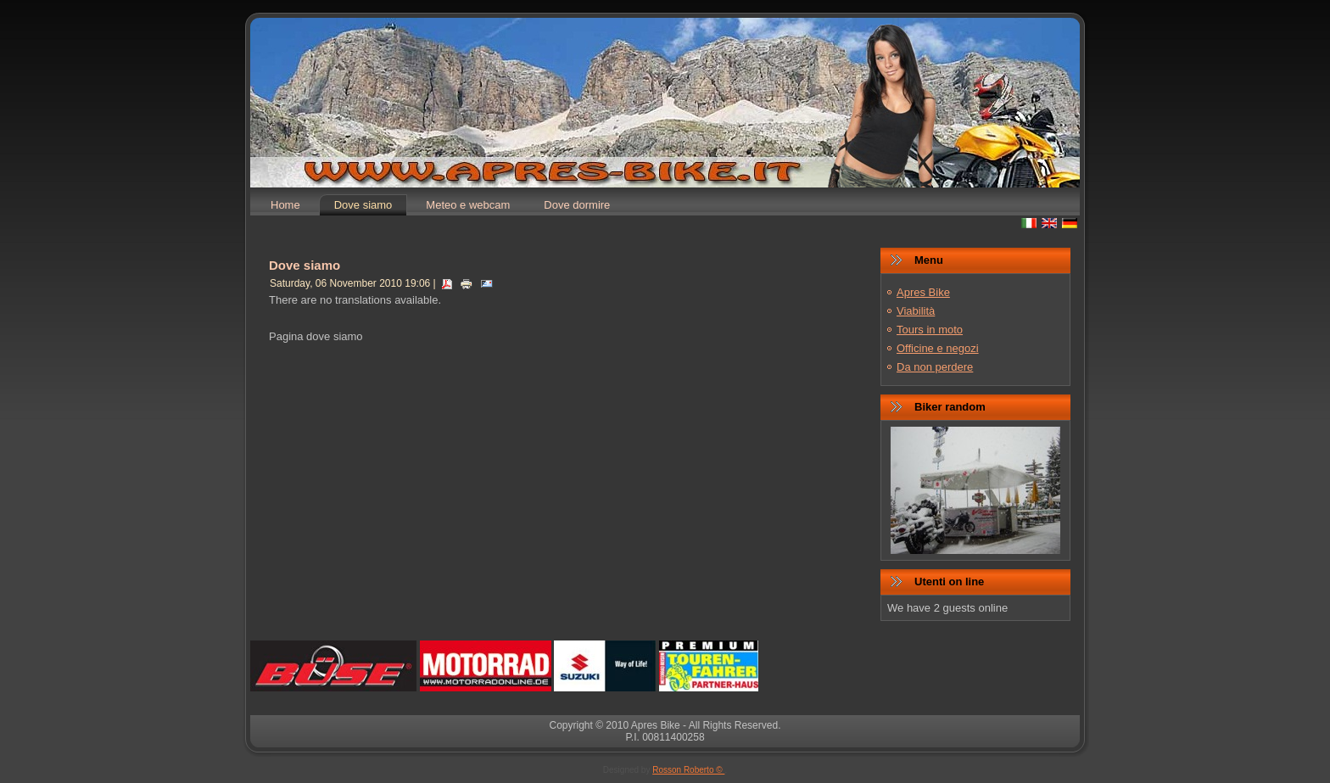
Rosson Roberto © (688, 770)
